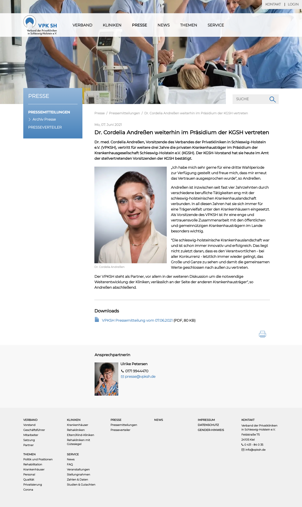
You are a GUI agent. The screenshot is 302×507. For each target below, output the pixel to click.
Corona (28, 489)
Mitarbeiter (30, 435)
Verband (82, 25)
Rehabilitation (32, 464)
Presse (139, 25)
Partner (28, 445)
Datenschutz (208, 425)
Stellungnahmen (78, 474)
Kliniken (112, 25)
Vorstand (29, 425)
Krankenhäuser (77, 425)
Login (293, 4)
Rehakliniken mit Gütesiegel (78, 442)
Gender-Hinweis (211, 430)
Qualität (28, 479)
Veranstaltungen (78, 469)
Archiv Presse (44, 119)
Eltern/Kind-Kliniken (80, 435)
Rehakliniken (76, 430)
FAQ (70, 464)
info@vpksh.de (255, 449)
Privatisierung (32, 484)
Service (216, 25)
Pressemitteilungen (49, 112)
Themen (188, 25)
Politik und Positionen (38, 459)
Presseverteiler (45, 127)
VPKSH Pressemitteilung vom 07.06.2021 (137, 320)
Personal (29, 474)
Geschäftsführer (34, 430)
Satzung (29, 440)
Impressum (206, 419)
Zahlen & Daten (77, 479)
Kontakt (273, 4)
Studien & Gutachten (81, 484)
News (164, 25)
